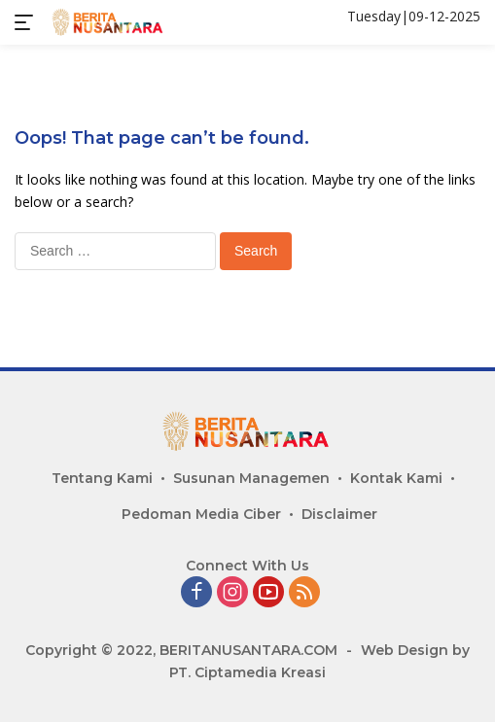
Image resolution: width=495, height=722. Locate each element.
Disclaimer (339, 514)
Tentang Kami (102, 478)
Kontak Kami (396, 478)
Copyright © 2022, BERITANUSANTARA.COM (181, 650)
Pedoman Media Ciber (201, 514)
